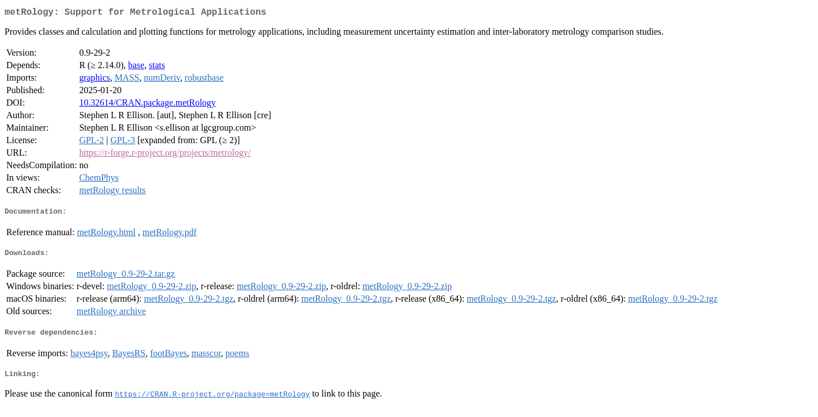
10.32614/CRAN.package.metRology (147, 105)
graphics (94, 80)
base (136, 67)
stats (157, 67)
